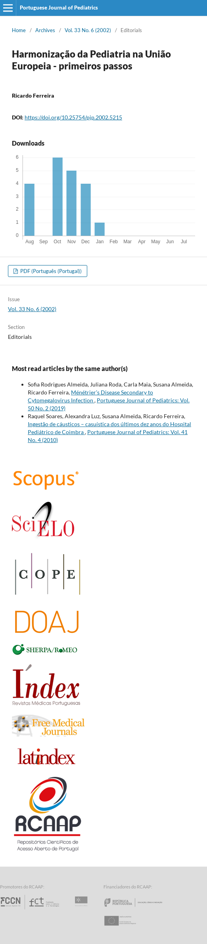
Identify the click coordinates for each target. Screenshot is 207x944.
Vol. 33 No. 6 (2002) (88, 30)
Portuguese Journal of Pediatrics (59, 7)
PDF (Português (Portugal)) (50, 271)
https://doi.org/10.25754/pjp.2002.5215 (73, 117)
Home (19, 30)
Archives (45, 30)
